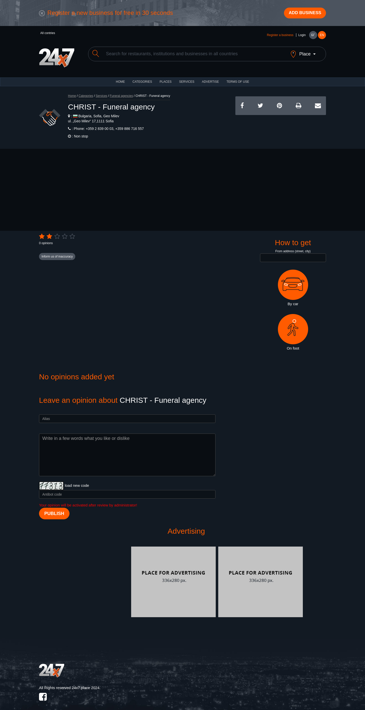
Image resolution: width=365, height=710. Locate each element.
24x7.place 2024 (85, 684)
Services (186, 78)
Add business (303, 13)
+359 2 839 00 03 (99, 125)
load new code (77, 482)
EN (322, 36)
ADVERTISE (210, 78)
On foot (293, 328)
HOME (120, 78)
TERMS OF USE (238, 78)
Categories (86, 92)
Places (165, 78)
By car (293, 284)
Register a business (280, 36)
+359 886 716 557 (129, 125)
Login (302, 36)
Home (72, 92)
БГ (313, 36)
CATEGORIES (142, 78)
